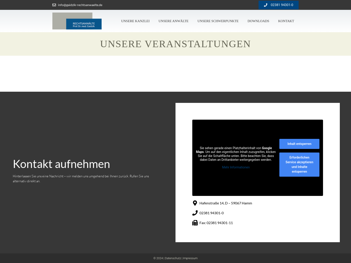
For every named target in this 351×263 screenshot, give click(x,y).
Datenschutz (173, 258)
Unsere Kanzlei (135, 21)
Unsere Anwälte (173, 21)
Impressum (190, 258)
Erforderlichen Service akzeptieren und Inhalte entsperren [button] (299, 164)
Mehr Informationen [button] (236, 167)
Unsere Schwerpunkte (218, 21)
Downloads (258, 21)
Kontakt (286, 21)
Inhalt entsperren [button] (299, 144)
